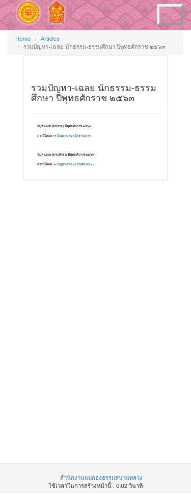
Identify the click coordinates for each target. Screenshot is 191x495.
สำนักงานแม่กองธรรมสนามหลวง (101, 478)
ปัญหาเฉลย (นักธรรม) (72, 135)
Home (23, 39)
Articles (50, 39)
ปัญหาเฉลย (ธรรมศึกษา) (73, 164)
